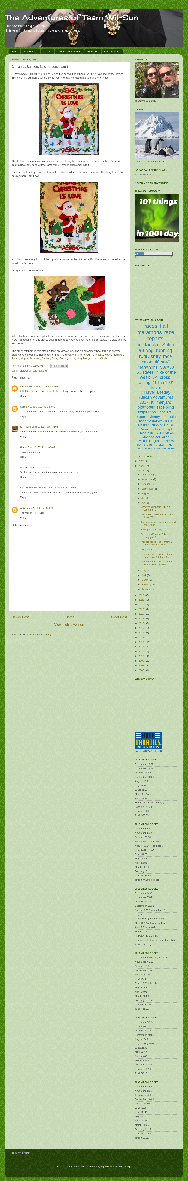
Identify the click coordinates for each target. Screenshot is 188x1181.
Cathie (63, 358)
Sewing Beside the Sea (33, 487)
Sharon (46, 358)
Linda (72, 358)
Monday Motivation (155, 437)
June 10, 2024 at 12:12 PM (61, 487)
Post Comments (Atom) (38, 634)
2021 (142, 604)
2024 (142, 470)
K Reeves (25, 427)
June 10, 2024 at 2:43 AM (41, 447)
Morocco (145, 441)
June (144, 502)
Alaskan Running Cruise (156, 425)
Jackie (15, 358)
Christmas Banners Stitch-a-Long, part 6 (156, 535)
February (146, 584)
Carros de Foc (150, 429)
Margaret (118, 354)
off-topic (169, 417)
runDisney (150, 356)
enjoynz (105, 1166)
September (147, 488)
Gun (88, 354)
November (147, 479)
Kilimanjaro (161, 402)
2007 (142, 670)
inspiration (147, 412)
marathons (148, 367)
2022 (142, 599)
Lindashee (26, 386)
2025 (142, 466)
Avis (73, 354)
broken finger (164, 444)
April (144, 575)
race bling (165, 407)
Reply (23, 396)
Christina (98, 354)
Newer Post (20, 617)
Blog (14, 51)
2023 (142, 595)
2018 (142, 618)
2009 (142, 660)
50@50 (167, 367)
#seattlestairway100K (156, 421)
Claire (81, 354)
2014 (142, 637)
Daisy (55, 358)
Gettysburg (147, 549)
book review (144, 448)
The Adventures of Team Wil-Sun (72, 17)
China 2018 (146, 433)
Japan (141, 417)
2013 (142, 642)
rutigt (23, 508)
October (146, 484)
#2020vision (165, 433)
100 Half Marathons (69, 51)
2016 (142, 628)
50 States (92, 51)
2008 (142, 665)
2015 (142, 632)
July (143, 498)
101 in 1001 (30, 51)
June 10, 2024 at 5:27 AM (43, 467)
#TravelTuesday (155, 392)
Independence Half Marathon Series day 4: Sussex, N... (156, 543)
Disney (154, 417)
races (150, 326)
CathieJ (24, 406)
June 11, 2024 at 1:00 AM (40, 508)
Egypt (167, 429)
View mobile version (69, 624)
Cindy (103, 358)
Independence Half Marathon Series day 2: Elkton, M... (156, 555)
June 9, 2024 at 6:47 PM (45, 427)
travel (156, 387)
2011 (142, 651)
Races (47, 51)
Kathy (108, 354)
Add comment (21, 525)
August (145, 493)
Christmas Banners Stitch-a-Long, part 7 (156, 508)
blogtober (146, 407)
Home (69, 617)
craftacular (25, 370)
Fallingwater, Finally (151, 529)
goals (157, 441)
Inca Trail (165, 412)
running (164, 350)
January (146, 589)
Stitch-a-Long (39, 370)
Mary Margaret (85, 358)
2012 (142, 646)
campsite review (164, 448)
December (147, 474)
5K (154, 377)
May (144, 570)
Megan (24, 358)
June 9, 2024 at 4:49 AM (46, 386)
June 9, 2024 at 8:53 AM (42, 406)
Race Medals (112, 51)
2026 (142, 461)
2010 (142, 656)
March (145, 579)
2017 (142, 623)
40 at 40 (162, 362)
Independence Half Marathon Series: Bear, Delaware (156, 563)
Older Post (119, 617)
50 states (145, 372)
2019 (142, 614)
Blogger (127, 1166)
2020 (142, 609)
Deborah (35, 358)
